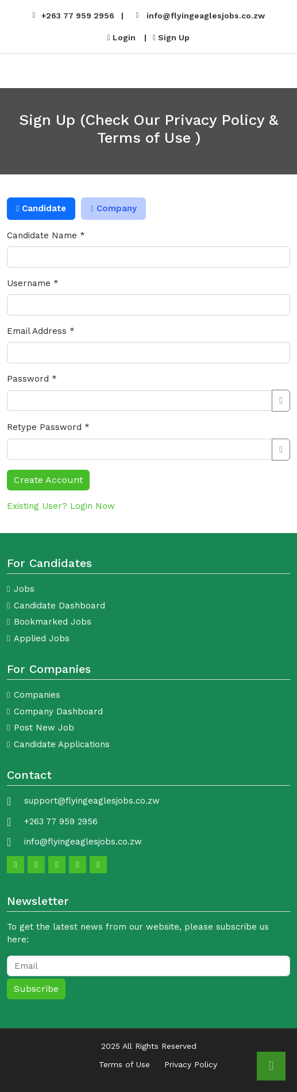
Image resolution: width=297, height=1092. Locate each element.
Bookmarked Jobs (52, 622)
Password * (32, 379)
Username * (33, 283)
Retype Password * (48, 427)
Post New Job (44, 727)
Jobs (24, 589)
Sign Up (171, 37)
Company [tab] (113, 208)
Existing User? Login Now (61, 506)
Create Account (48, 479)
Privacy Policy (190, 1064)
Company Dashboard (58, 711)
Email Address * (41, 331)
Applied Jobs (42, 638)
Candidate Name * (46, 235)
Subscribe (36, 988)
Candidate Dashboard (59, 605)
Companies (37, 695)
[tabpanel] (148, 359)
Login (121, 37)
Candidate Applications (62, 744)
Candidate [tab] (41, 208)
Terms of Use (124, 1064)
